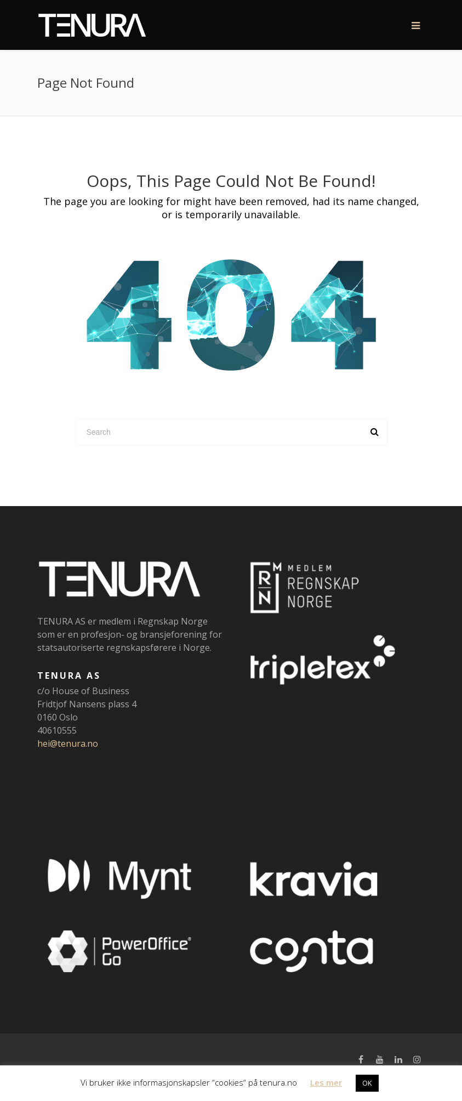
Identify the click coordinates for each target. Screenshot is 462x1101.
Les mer (326, 1082)
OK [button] (367, 1083)
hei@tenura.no (67, 743)
